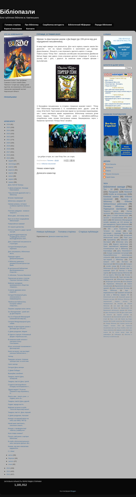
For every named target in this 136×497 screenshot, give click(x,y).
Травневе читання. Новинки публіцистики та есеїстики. (18, 360)
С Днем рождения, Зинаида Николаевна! (18, 189)
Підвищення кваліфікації (114, 209)
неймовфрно (107, 334)
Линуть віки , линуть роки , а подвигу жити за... (18, 397)
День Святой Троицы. (16, 185)
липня (10, 176)
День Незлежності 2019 (112, 312)
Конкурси (129, 264)
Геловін (130, 310)
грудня (11, 161)
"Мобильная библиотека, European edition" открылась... (17, 303)
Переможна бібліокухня (115, 284)
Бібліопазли (17, 12)
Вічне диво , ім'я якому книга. (18, 216)
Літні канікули (127, 281)
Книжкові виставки (108, 299)
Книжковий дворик (124, 297)
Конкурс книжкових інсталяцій (118, 253)
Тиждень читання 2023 (111, 325)
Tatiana (108, 171)
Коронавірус (107, 251)
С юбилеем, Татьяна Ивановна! (19, 275)
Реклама (120, 303)
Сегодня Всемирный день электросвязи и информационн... (17, 297)
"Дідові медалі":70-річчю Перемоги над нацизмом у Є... (18, 391)
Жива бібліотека (110, 290)
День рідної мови (127, 312)
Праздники (113, 192)
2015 (8, 158)
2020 (8, 143)
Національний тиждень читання (115, 301)
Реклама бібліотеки (113, 206)
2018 (8, 149)
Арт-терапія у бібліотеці (113, 259)
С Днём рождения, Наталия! (18, 415)
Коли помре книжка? (15, 433)
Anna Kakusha (111, 164)
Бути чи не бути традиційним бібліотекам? (18, 220)
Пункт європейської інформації (115, 246)
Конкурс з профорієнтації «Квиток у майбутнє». (17, 429)
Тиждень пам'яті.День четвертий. (16, 377)
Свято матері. (13, 364)
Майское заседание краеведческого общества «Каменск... (18, 285)
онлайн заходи (111, 266)
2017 (8, 152)
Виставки (125, 262)
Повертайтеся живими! (16, 224)
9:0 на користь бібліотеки (112, 275)
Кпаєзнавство (107, 316)
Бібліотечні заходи (114, 186)
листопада (12, 164)
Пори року (128, 237)
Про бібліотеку (31, 25)
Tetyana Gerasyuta (112, 174)
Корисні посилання (13, 29)
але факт (117, 306)
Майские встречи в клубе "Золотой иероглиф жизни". (19, 408)
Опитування (128, 321)
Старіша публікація (88, 231)
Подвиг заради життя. (16, 404)
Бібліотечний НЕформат (79, 25)
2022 (8, 136)
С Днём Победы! (14, 370)
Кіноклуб (128, 192)
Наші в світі (114, 319)
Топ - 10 (107, 189)
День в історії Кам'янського (117, 215)
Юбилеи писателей (48, 164)
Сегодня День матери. (16, 367)
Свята (105, 244)
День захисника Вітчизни (120, 288)
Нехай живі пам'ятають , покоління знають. (17, 424)
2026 (8, 124)
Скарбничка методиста (53, 25)
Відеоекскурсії (125, 308)
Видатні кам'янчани (120, 244)
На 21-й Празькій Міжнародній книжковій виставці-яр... (19, 317)
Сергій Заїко (110, 177)
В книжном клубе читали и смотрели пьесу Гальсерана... (17, 341)
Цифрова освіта (121, 330)
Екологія (109, 314)
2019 (8, 146)
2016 (8, 155)
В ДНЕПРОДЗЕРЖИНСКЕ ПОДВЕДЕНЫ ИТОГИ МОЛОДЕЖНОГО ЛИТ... (17, 236)
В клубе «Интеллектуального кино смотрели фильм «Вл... (19, 442)
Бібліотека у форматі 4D (17, 201)
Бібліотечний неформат (123, 213)
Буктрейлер (111, 240)
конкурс (126, 306)
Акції (115, 268)
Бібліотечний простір (109, 297)
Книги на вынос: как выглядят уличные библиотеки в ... (19, 352)
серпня (11, 173)
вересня (11, 170)
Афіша (115, 308)
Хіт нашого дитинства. (16, 227)
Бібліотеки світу (122, 242)
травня (11, 182)
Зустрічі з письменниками (113, 218)
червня (11, 179)
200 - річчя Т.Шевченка (118, 229)
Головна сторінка (13, 25)
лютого (11, 461)
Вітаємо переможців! (15, 198)
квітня (10, 455)
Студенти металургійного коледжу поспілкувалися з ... (19, 385)
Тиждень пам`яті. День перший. (19, 412)
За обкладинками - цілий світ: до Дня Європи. (19, 312)
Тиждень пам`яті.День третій (18, 381)
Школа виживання (121, 257)
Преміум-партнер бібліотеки (120, 273)
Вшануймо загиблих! (15, 373)
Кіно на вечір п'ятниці (111, 235)
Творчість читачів (110, 211)
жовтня (11, 167)
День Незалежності (124, 251)
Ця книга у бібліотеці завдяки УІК (116, 295)
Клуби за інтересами (118, 194)
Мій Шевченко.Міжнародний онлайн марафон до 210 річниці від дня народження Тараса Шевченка (117, 222)
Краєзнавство (126, 189)
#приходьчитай (108, 279)
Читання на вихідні (112, 231)
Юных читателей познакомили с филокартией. (19, 347)
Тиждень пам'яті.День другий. (19, 401)
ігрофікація (106, 308)
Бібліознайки (119, 264)
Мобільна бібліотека (124, 299)
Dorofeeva (109, 167)
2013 (8, 471)
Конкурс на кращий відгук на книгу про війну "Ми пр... (18, 419)
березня (11, 458)
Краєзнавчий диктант (120, 316)
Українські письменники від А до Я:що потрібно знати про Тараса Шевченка (117, 328)
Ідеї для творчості (125, 226)
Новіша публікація (46, 231)
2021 (8, 140)
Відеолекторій (108, 264)
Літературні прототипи (113, 281)
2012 (8, 474)
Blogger (73, 491)
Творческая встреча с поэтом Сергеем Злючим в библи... (19, 279)
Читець (10, 356)
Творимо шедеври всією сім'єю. (19, 309)
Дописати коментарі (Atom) (58, 236)
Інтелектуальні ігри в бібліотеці (115, 248)
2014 (8, 468)
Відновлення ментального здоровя (113, 310)
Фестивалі (107, 242)
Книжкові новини (111, 196)
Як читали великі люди (120, 332)
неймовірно (117, 334)
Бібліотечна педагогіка (124, 279)
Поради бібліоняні (103, 25)
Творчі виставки (124, 277)
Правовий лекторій (123, 292)
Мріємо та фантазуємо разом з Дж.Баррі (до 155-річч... (19, 327)
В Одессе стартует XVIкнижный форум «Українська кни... (19, 335)
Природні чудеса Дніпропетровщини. (16, 257)
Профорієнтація (108, 303)
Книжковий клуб (109, 226)
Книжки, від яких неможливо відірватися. (18, 447)
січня (10, 464)
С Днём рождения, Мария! (17, 331)
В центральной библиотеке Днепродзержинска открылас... (18, 270)
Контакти (30, 29)
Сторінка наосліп (124, 323)
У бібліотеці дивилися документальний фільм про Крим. (19, 263)
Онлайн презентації (117, 321)
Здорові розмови (122, 314)
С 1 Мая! (11, 451)
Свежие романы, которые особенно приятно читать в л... (19, 206)
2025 (8, 127)
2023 (8, 133)
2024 (8, 130)
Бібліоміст (124, 240)
